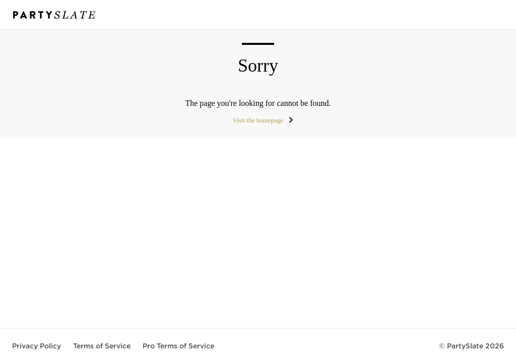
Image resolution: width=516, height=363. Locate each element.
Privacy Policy (36, 346)
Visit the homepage (258, 120)
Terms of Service (102, 346)
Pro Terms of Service (178, 346)
